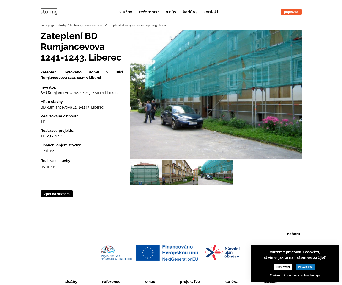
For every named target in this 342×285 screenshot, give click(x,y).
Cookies (275, 275)
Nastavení (283, 267)
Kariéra (190, 11)
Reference (149, 11)
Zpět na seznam (57, 194)
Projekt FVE (190, 281)
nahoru (293, 234)
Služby (125, 11)
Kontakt (211, 11)
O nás (171, 11)
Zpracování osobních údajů (302, 275)
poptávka (291, 12)
